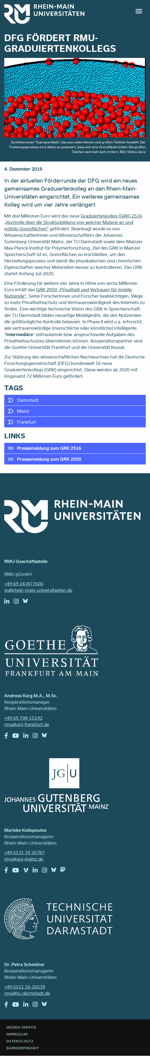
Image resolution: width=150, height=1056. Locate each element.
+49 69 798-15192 (23, 718)
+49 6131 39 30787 (24, 852)
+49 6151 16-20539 (24, 987)
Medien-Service (21, 1027)
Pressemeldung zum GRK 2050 (49, 459)
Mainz (23, 411)
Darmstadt (28, 400)
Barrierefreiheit (22, 1048)
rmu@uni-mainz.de (23, 859)
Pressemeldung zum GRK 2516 (49, 448)
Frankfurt (26, 422)
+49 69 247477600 (23, 584)
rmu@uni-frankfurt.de (26, 724)
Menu (139, 11)
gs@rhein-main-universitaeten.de (38, 590)
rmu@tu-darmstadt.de (27, 993)
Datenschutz (20, 1041)
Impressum (17, 1034)
